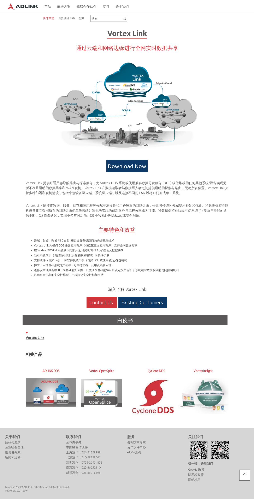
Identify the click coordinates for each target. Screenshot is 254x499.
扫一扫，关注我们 (200, 463)
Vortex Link (35, 338)
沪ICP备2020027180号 (16, 490)
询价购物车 (67, 18)
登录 (82, 18)
